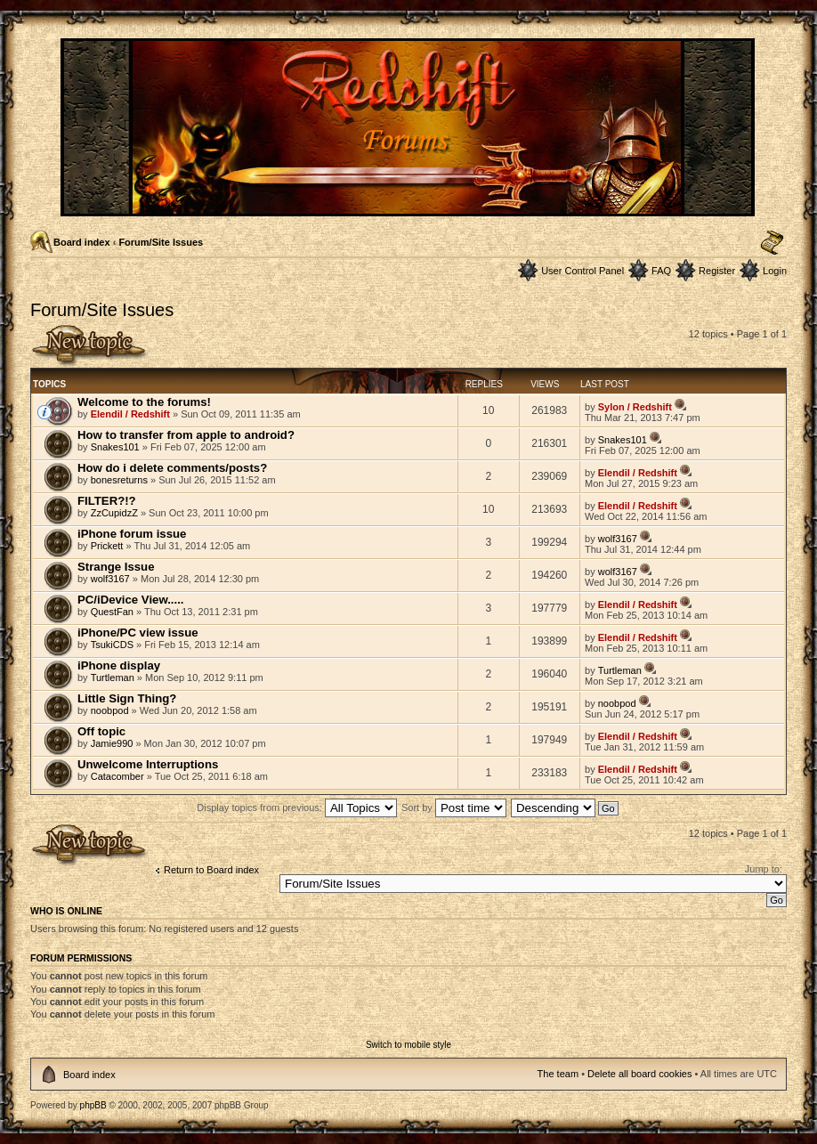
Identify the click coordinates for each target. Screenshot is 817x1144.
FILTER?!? (106, 500)
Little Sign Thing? (126, 698)
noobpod (110, 710)
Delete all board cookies (639, 1073)
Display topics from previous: (297, 807)
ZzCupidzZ (114, 512)
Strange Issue (116, 566)
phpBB (93, 1105)
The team (558, 1073)
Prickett (107, 545)
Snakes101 (115, 447)
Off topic (101, 731)
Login (775, 270)
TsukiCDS (112, 644)
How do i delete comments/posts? (172, 468)
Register (717, 270)
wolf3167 (617, 538)
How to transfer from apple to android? (186, 435)
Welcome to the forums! (144, 402)
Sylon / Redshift (635, 407)
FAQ (661, 270)
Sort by (453, 807)
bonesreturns (119, 480)
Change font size (772, 243)
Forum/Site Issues (160, 242)
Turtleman (112, 677)
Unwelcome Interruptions (147, 764)
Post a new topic (89, 346)
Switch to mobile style (408, 1045)
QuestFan (112, 611)
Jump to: (763, 869)
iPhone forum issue (131, 533)
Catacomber (117, 776)
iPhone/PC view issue (137, 632)
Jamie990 (112, 743)
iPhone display (118, 665)
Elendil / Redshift (130, 414)
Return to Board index (211, 869)
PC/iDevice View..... (130, 599)
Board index (81, 242)
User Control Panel (582, 270)
